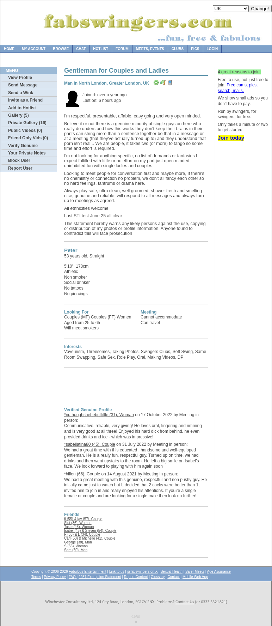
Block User (19, 160)
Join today (231, 138)
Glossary (158, 577)
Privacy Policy (55, 577)
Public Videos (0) (25, 130)
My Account (33, 49)
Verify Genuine (23, 145)
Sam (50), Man (75, 550)
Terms (36, 577)
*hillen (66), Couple (82, 474)
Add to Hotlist (22, 107)
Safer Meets (194, 571)
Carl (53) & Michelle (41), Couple (90, 538)
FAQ (73, 577)
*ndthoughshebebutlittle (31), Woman (99, 414)
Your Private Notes (26, 153)
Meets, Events (150, 49)
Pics (195, 49)
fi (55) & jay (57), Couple (83, 519)
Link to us (116, 571)
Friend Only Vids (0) (28, 137)
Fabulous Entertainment (87, 571)
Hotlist (100, 49)
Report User (20, 168)
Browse (61, 49)
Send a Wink (20, 92)
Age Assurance (219, 571)
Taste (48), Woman (79, 527)
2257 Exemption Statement (100, 577)
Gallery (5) (18, 115)
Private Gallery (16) (27, 122)
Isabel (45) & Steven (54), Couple (90, 531)
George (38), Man (78, 542)
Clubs (178, 49)
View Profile (20, 77)
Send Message (22, 85)
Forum (122, 49)
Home (9, 49)
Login (212, 49)
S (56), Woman (76, 546)
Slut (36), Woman (78, 523)
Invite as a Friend (25, 100)
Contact (173, 577)
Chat (81, 49)
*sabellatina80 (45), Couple (89, 444)
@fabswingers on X (142, 571)
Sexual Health (172, 571)
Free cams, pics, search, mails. (238, 88)
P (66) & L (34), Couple (82, 534)
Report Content (136, 577)
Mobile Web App (195, 577)
